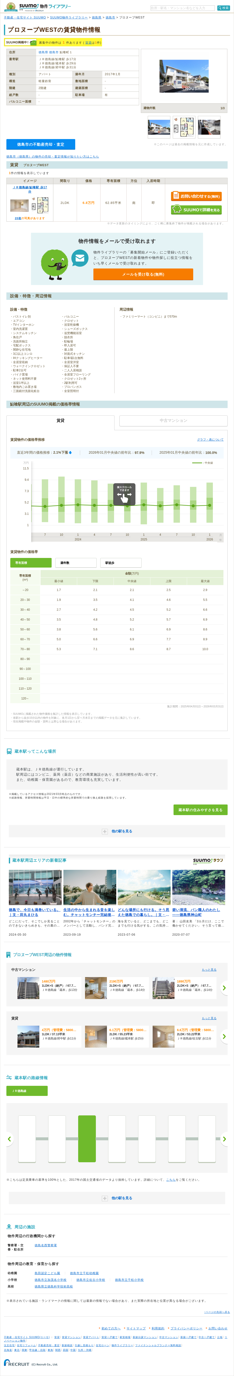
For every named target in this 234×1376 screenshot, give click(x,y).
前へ (10, 1139)
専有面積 (21, 563)
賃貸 (88, 42)
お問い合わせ (218, 1328)
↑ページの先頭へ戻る (217, 1312)
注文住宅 (9, 1345)
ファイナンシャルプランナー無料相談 (158, 1345)
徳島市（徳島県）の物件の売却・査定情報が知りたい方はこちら (52, 156)
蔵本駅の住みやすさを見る (200, 810)
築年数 (64, 563)
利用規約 (158, 1328)
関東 (24, 1350)
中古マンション (168, 1337)
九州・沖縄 (84, 1350)
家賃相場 (125, 1337)
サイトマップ (136, 1328)
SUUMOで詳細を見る (196, 209)
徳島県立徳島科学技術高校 (54, 1286)
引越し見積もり (84, 1345)
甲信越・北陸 (37, 1350)
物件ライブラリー (122, 1345)
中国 (73, 1350)
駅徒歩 (109, 563)
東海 (50, 1350)
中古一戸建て (207, 1337)
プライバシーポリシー (187, 1328)
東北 (17, 1350)
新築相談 (67, 1345)
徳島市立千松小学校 (129, 1280)
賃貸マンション (71, 1337)
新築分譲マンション (145, 1337)
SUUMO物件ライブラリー (69, 17)
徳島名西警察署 (46, 1245)
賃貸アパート (91, 1337)
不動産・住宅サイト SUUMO (25, 17)
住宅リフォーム (26, 1345)
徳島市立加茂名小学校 (51, 1280)
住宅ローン (102, 1345)
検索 (225, 8)
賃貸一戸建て (110, 1337)
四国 (65, 1350)
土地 (219, 1337)
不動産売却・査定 (49, 1345)
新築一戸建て (188, 1337)
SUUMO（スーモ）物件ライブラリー (37, 7)
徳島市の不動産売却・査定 (40, 144)
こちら (171, 1179)
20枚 (18, 218)
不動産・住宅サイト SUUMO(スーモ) (27, 1337)
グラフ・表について (210, 439)
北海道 (8, 1350)
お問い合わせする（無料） (196, 196)
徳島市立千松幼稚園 (84, 1273)
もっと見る (209, 969)
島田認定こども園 (47, 1273)
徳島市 (110, 17)
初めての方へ (111, 1328)
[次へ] (224, 988)
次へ (224, 1139)
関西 (58, 1350)
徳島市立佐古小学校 (90, 1280)
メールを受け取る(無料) (143, 274)
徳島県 (97, 17)
